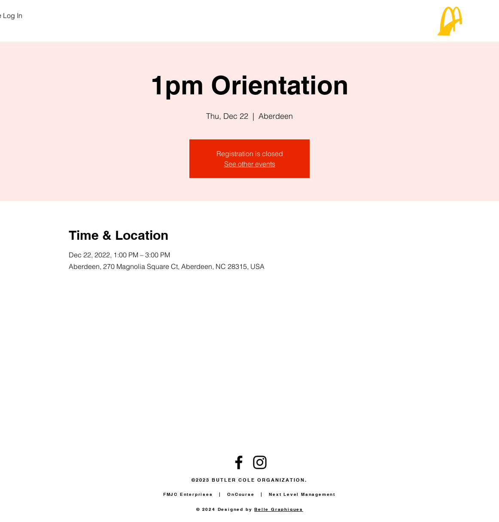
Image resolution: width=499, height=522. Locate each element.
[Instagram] (260, 462)
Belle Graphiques (278, 509)
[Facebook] (239, 462)
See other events (249, 164)
